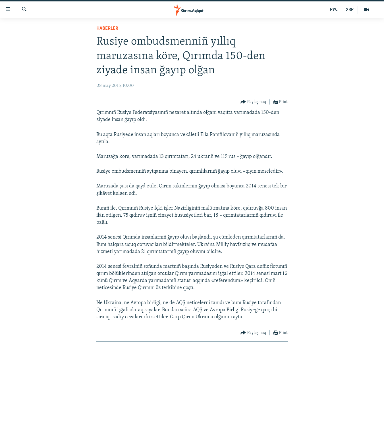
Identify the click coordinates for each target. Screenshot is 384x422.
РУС (334, 9)
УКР (350, 9)
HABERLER (107, 28)
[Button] (253, 102)
